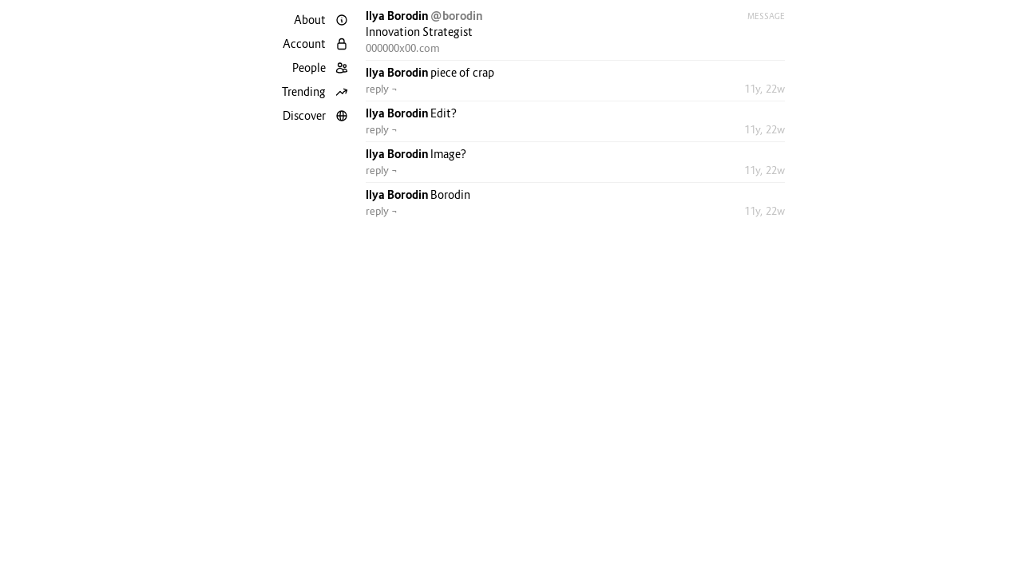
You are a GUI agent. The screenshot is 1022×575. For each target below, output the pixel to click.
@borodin (456, 15)
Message (766, 16)
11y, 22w (764, 88)
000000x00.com (403, 48)
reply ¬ (382, 88)
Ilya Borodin (398, 15)
